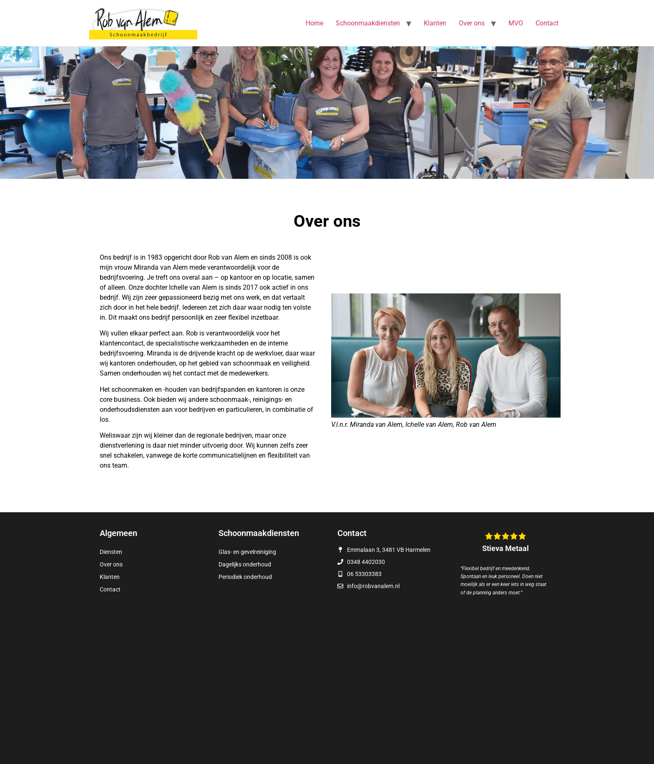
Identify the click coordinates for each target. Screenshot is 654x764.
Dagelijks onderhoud (245, 564)
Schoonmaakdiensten (368, 23)
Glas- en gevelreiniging (247, 552)
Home (314, 23)
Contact (547, 23)
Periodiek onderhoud (245, 577)
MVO (515, 23)
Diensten (111, 552)
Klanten (435, 23)
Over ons (472, 23)
